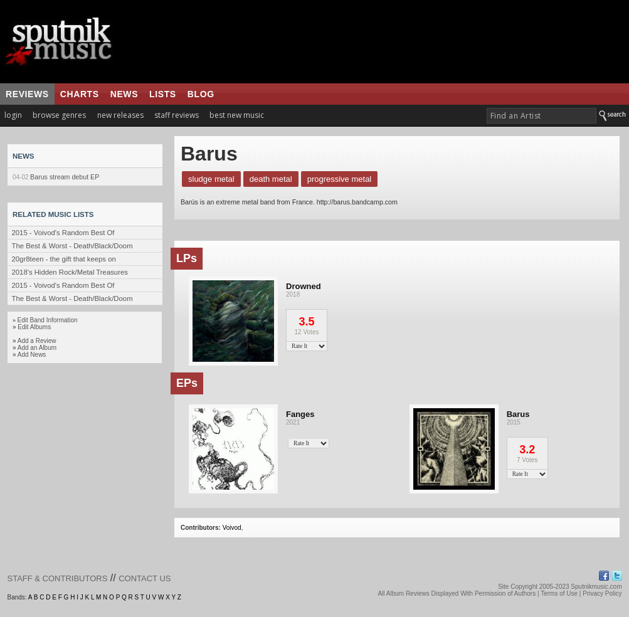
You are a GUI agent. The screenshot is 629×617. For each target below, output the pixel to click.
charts (79, 94)
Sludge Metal (211, 179)
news (124, 94)
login (13, 115)
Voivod (232, 527)
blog (201, 94)
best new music (236, 115)
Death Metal (271, 179)
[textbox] (541, 116)
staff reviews (176, 115)
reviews (27, 94)
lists (162, 94)
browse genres (59, 115)
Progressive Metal (339, 179)
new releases (120, 115)
